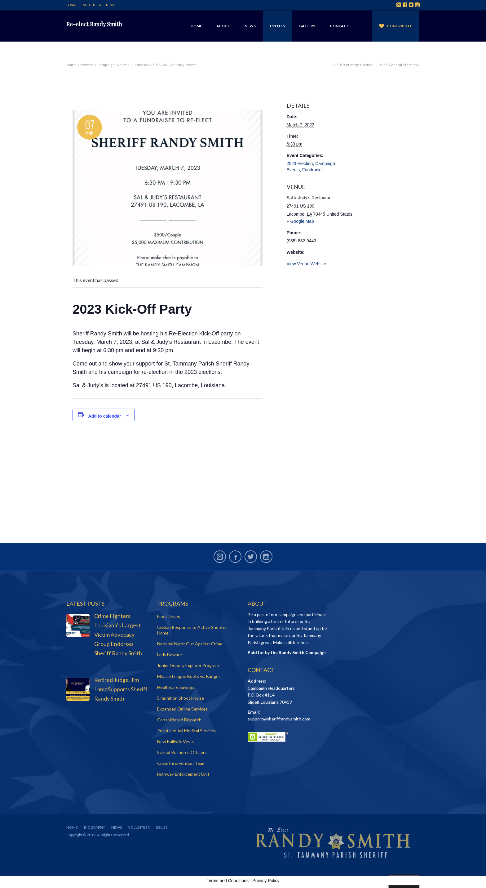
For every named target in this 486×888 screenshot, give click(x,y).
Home (196, 26)
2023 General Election (398, 64)
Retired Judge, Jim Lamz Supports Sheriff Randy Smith (121, 689)
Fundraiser (139, 64)
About (223, 26)
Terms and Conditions (228, 880)
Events (277, 26)
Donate (72, 5)
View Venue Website (306, 263)
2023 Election (300, 163)
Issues (161, 827)
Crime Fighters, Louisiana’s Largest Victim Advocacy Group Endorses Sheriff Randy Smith (118, 634)
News (110, 5)
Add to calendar (104, 416)
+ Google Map (300, 221)
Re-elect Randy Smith (94, 24)
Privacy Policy (265, 880)
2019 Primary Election (354, 64)
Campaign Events (112, 64)
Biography (94, 827)
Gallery (307, 26)
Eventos (87, 64)
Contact (339, 26)
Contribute (399, 26)
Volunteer (92, 5)
